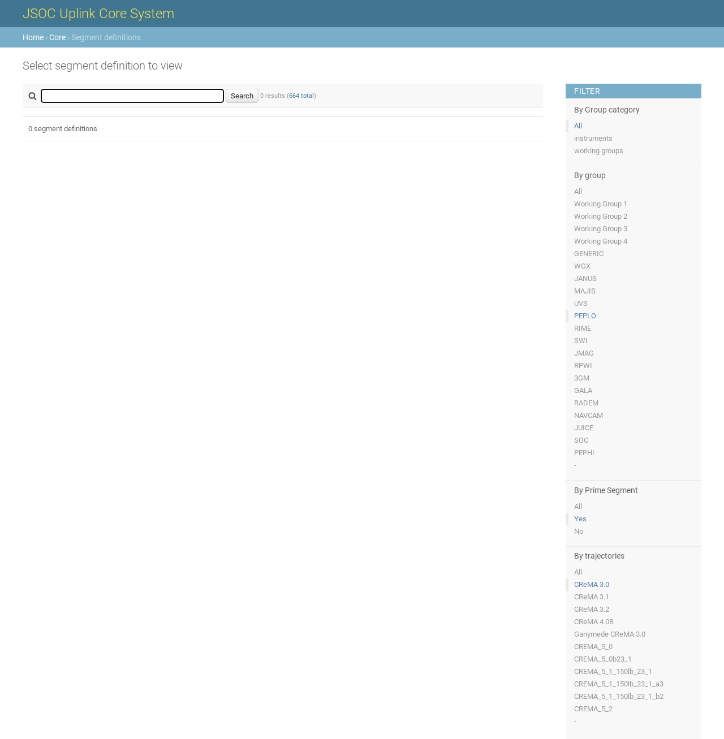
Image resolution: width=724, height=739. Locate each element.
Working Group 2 (600, 216)
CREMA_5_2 (593, 709)
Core (57, 37)
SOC (581, 440)
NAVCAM (588, 415)
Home (33, 37)
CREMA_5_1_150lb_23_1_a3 (618, 684)
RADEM (586, 403)
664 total (301, 96)
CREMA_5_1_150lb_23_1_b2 (618, 696)
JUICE (583, 427)
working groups (598, 150)
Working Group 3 (600, 228)
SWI (581, 340)
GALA (583, 390)
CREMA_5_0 (593, 646)
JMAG (584, 353)
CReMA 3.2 (591, 609)
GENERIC (589, 253)
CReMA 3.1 (591, 597)
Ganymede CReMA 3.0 (609, 634)
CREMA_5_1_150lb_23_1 (613, 671)
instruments (593, 138)
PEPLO (585, 316)
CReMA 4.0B (594, 621)
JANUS (585, 278)
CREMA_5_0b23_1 (603, 659)
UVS (581, 303)
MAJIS (585, 291)
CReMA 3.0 (591, 584)
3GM (581, 378)
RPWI (583, 365)
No (578, 531)
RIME (582, 328)
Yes (580, 519)
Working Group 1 (600, 204)
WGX (582, 266)
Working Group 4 (600, 241)
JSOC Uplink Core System (98, 13)
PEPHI (584, 452)
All (578, 126)
